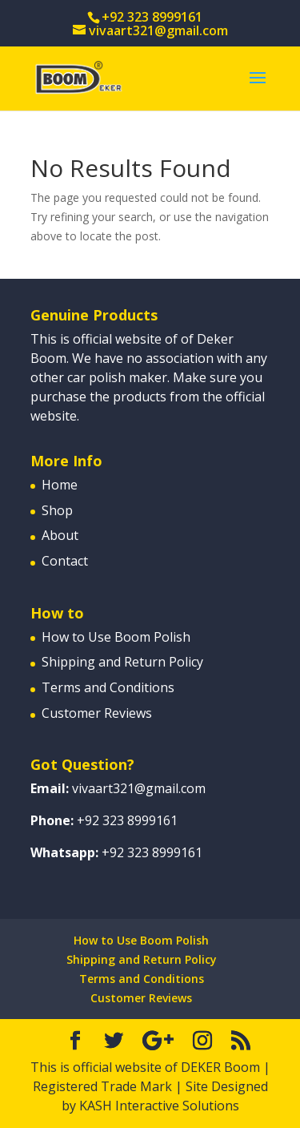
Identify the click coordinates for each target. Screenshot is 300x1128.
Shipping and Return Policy (122, 662)
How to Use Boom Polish (116, 637)
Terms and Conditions (108, 687)
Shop (57, 510)
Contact (65, 561)
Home (60, 485)
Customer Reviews (97, 713)
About (60, 535)
